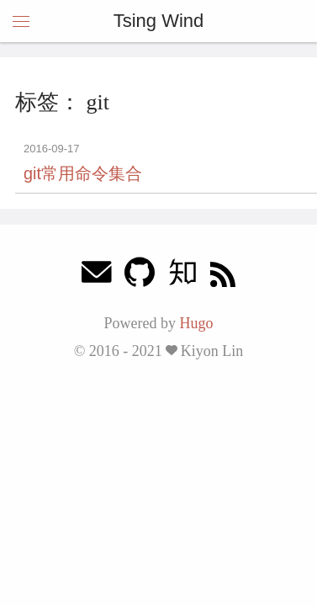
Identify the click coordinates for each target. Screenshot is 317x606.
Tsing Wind (159, 20)
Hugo (196, 323)
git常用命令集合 (83, 173)
